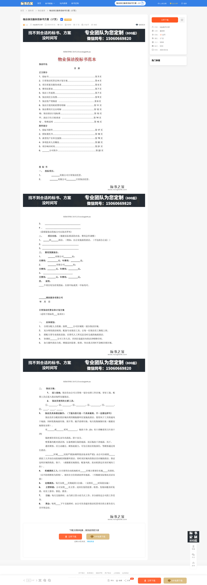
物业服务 (41, 10)
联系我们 (90, 573)
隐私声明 (99, 573)
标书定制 (75, 3)
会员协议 (125, 573)
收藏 (119, 580)
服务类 (31, 10)
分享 (129, 580)
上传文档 (162, 3)
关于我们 (81, 573)
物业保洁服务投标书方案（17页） (63, 10)
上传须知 (117, 573)
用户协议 (108, 573)
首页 (39, 3)
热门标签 (156, 60)
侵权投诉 (140, 25)
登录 (184, 3)
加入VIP (174, 3)
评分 (110, 580)
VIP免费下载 (97, 536)
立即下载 (70, 536)
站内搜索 (63, 3)
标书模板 (50, 3)
